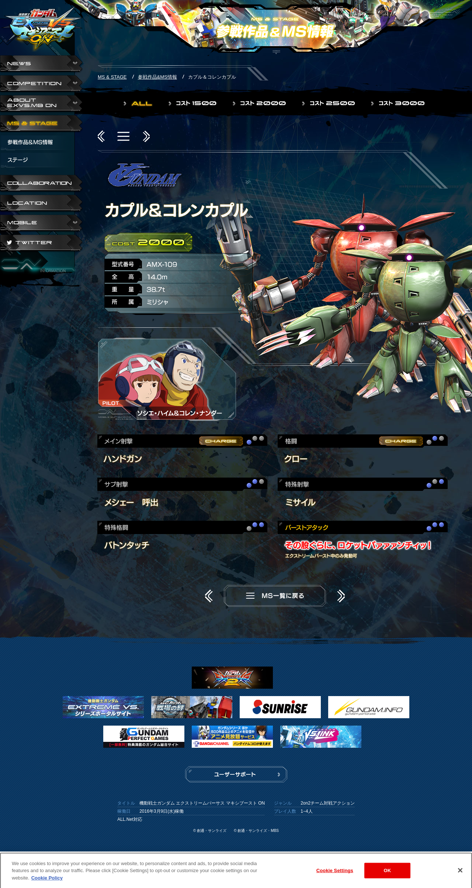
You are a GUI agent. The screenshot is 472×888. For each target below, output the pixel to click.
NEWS (41, 64)
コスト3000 (398, 103)
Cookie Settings (334, 874)
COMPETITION (41, 84)
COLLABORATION (41, 184)
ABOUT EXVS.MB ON (41, 104)
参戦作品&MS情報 (157, 77)
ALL (139, 103)
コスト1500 (193, 103)
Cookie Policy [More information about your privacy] (47, 881)
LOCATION (41, 204)
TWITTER (41, 243)
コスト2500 (329, 103)
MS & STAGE (41, 124)
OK (387, 874)
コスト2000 (260, 103)
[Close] (460, 873)
